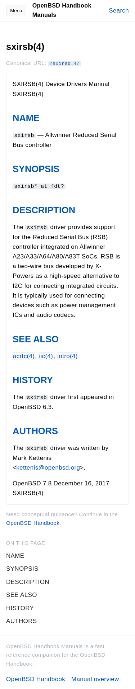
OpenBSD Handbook (32, 522)
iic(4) (46, 355)
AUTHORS (35, 430)
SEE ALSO (36, 338)
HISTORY (33, 379)
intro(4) (67, 355)
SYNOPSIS (36, 169)
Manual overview (95, 678)
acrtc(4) (24, 355)
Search (119, 10)
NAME (26, 118)
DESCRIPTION (44, 210)
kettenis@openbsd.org (48, 466)
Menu (16, 10)
